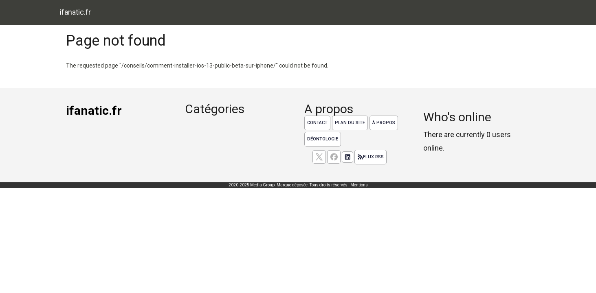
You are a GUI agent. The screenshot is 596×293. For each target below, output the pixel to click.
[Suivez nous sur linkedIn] (347, 157)
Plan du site (350, 122)
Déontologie (322, 139)
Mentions (359, 185)
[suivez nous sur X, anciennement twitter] (319, 157)
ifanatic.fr (75, 12)
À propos (383, 122)
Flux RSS (370, 157)
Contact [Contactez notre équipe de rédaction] (317, 122)
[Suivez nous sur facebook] (334, 157)
